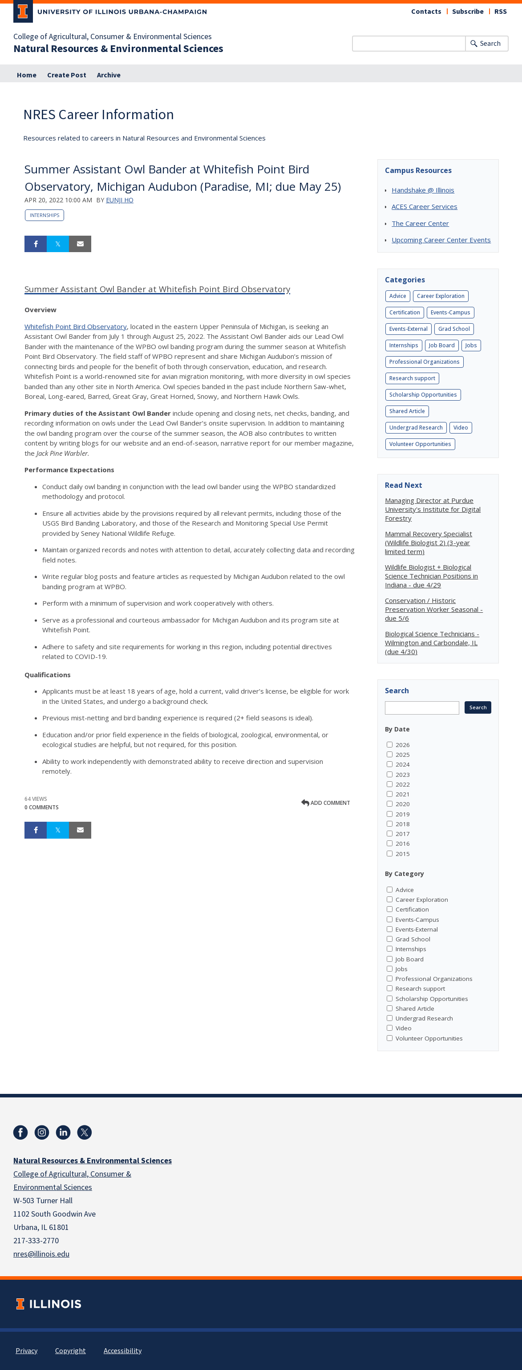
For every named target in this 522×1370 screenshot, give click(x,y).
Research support (412, 378)
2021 (403, 794)
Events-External (408, 329)
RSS (500, 11)
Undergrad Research (416, 427)
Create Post (66, 75)
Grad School (454, 329)
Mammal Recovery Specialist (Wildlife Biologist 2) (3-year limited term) (428, 542)
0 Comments (41, 807)
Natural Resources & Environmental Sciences (118, 49)
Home (26, 75)
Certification (404, 312)
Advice (397, 296)
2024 (403, 764)
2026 (403, 745)
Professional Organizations (424, 362)
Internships (44, 215)
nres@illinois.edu (41, 1254)
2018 (403, 824)
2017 (403, 834)
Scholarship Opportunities (423, 394)
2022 (403, 784)
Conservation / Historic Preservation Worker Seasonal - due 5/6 (434, 609)
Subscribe (468, 11)
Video (460, 427)
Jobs (471, 345)
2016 (403, 844)
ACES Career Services (424, 206)
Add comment (325, 803)
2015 (403, 854)
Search (490, 43)
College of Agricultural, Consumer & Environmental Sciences (112, 37)
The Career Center (420, 223)
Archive (109, 75)
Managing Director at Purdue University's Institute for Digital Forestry (433, 509)
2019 (403, 814)
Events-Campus (450, 312)
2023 (403, 775)
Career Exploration (441, 296)
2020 (403, 804)
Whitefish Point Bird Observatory (75, 326)
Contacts (426, 11)
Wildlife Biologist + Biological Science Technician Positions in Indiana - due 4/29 (431, 575)
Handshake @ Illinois (423, 189)
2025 (403, 755)
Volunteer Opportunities (420, 444)
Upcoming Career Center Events (441, 239)
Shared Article (407, 411)
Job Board (442, 345)
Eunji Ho (120, 200)
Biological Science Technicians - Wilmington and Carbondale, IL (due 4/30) (432, 642)
